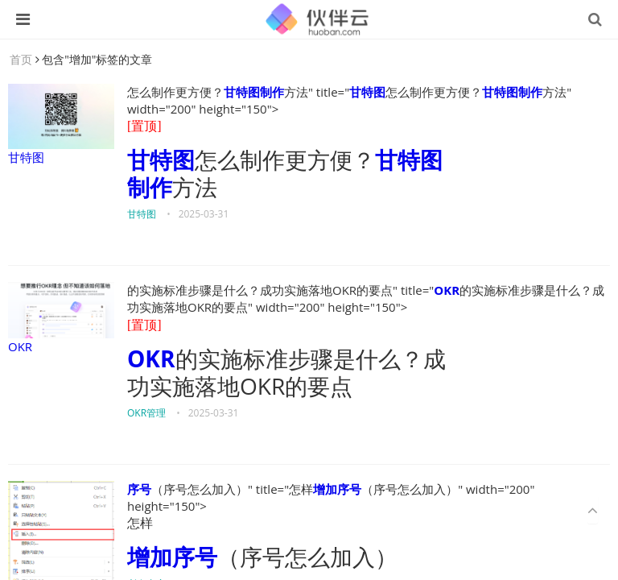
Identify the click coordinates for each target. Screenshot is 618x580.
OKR (61, 318)
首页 (21, 59)
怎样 (140, 523)
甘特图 (61, 124)
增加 (325, 489)
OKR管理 (146, 413)
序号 (139, 489)
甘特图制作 (254, 92)
